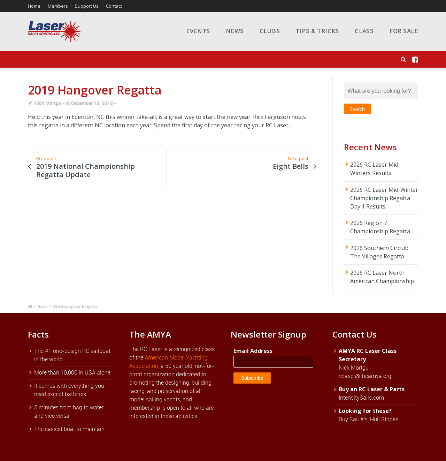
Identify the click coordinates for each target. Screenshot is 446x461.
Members (58, 6)
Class (364, 31)
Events (198, 31)
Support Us (87, 6)
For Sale (404, 31)
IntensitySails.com (361, 397)
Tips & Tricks (317, 31)
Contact (114, 6)
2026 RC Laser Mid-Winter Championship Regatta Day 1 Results (384, 198)
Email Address (252, 351)
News (235, 31)
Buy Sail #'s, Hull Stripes (368, 419)
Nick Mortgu (47, 103)
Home (34, 6)
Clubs (270, 31)
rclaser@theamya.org (365, 376)
